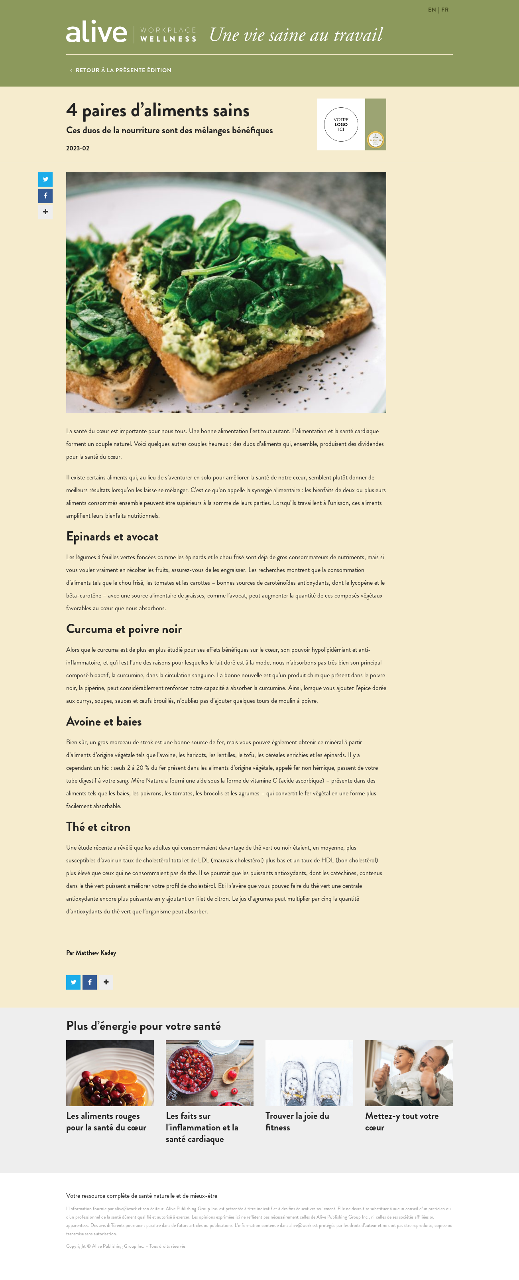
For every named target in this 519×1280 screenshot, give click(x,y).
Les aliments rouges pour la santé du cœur (106, 1121)
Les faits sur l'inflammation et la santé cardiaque (202, 1127)
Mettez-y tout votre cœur (402, 1121)
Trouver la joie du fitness (297, 1121)
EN (432, 10)
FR (445, 10)
